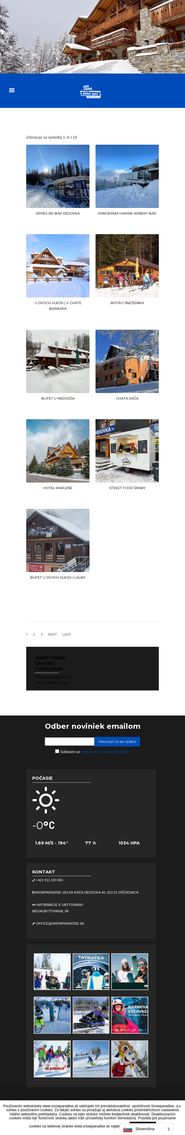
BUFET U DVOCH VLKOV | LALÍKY (58, 577)
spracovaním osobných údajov (105, 752)
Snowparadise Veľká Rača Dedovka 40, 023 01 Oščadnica (86, 892)
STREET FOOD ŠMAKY (127, 488)
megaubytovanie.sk (50, 911)
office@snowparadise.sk (59, 923)
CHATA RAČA (127, 398)
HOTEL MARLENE (57, 488)
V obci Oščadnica (49, 683)
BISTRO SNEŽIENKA (127, 303)
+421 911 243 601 (49, 880)
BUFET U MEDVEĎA (58, 398)
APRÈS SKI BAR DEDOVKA (58, 213)
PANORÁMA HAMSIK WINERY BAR (127, 213)
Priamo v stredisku (49, 677)
